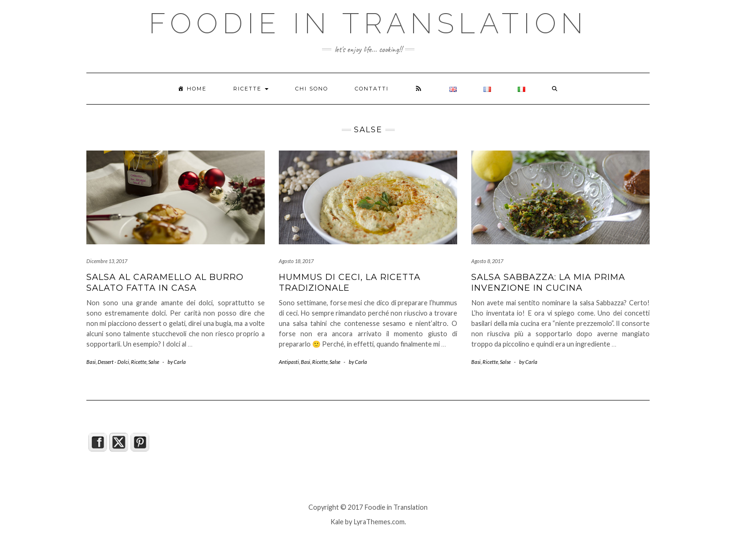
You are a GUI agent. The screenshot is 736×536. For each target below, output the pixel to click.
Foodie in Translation (368, 23)
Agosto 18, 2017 (296, 261)
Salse (153, 362)
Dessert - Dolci (113, 362)
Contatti (372, 88)
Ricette (250, 88)
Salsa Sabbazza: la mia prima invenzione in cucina (548, 282)
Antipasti (289, 362)
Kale (337, 522)
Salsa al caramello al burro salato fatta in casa (165, 282)
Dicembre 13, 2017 (106, 261)
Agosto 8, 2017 (487, 261)
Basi (91, 362)
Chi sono (311, 88)
